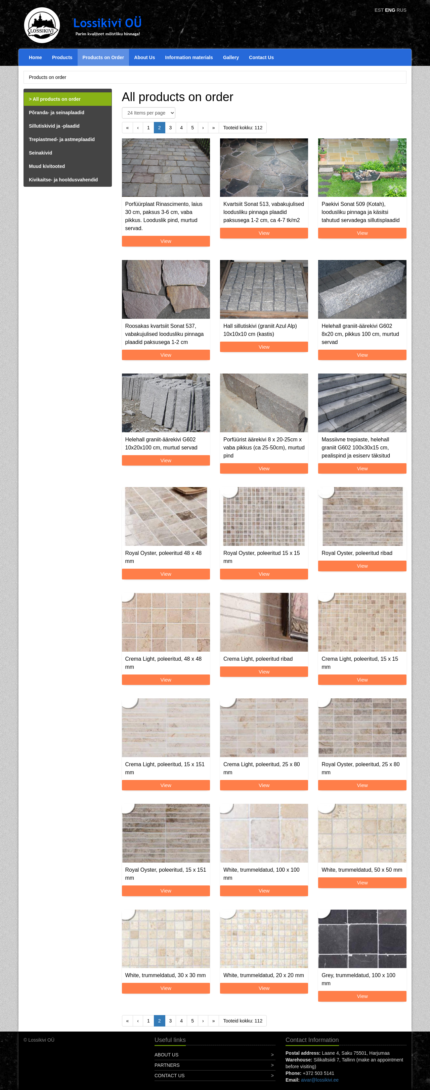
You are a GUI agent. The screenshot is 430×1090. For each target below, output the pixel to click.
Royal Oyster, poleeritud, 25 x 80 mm (360, 768)
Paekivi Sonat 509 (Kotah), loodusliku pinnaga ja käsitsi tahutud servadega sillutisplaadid (360, 212)
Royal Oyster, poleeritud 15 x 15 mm (261, 557)
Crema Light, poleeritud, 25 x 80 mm (261, 768)
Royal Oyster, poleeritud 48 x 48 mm (163, 557)
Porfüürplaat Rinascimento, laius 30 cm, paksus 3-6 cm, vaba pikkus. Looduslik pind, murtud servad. (164, 216)
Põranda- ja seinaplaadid (56, 112)
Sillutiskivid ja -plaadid (54, 126)
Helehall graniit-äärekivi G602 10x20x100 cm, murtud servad (161, 443)
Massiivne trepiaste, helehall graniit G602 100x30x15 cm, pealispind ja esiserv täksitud (355, 448)
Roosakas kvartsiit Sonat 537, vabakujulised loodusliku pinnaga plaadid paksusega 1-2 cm (164, 334)
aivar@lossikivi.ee (320, 1080)
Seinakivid (40, 153)
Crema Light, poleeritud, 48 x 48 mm (163, 663)
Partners (167, 1065)
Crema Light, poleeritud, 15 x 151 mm (165, 768)
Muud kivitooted (47, 166)
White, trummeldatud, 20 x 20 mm (263, 975)
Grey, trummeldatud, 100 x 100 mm (358, 979)
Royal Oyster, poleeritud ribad (356, 553)
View (166, 241)
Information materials (189, 57)
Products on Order (103, 57)
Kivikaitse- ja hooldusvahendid (63, 179)
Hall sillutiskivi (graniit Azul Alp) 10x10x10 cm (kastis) (260, 330)
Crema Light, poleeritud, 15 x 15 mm (359, 663)
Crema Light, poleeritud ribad (258, 659)
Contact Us (261, 57)
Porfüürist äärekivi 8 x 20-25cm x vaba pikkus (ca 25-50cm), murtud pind (264, 448)
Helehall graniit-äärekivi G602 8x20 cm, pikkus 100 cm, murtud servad (360, 334)
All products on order (57, 99)
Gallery (231, 57)
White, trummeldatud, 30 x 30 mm (165, 975)
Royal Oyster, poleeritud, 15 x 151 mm (165, 874)
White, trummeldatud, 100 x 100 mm (261, 874)
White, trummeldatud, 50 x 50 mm (361, 870)
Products (62, 57)
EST (379, 10)
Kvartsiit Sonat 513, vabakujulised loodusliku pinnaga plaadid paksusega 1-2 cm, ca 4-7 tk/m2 (263, 212)
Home (35, 57)
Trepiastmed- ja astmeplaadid (62, 139)
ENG (390, 10)
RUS (401, 10)
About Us (144, 57)
